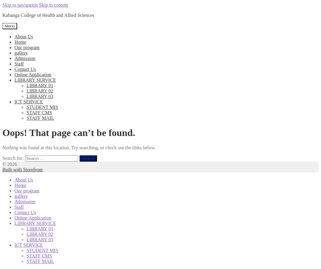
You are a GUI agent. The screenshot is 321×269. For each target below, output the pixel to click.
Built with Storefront (22, 169)
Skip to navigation (20, 5)
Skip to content (53, 5)
